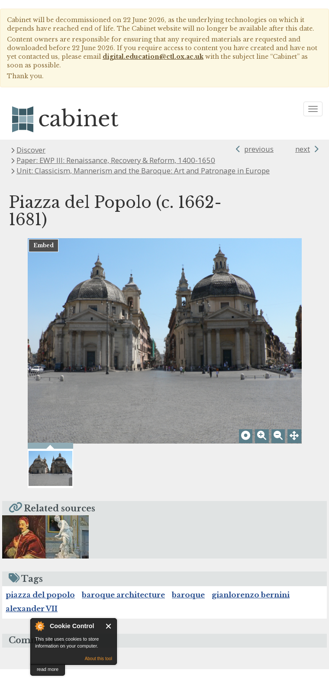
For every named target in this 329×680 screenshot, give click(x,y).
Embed (43, 245)
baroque (188, 605)
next (302, 149)
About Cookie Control (39, 626)
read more (47, 669)
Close (109, 626)
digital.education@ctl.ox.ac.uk (153, 57)
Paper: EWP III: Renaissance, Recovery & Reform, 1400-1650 (115, 160)
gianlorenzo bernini (251, 605)
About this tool (98, 658)
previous (259, 149)
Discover (30, 150)
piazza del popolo (40, 605)
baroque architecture (123, 605)
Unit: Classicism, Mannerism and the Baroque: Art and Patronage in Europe (143, 171)
